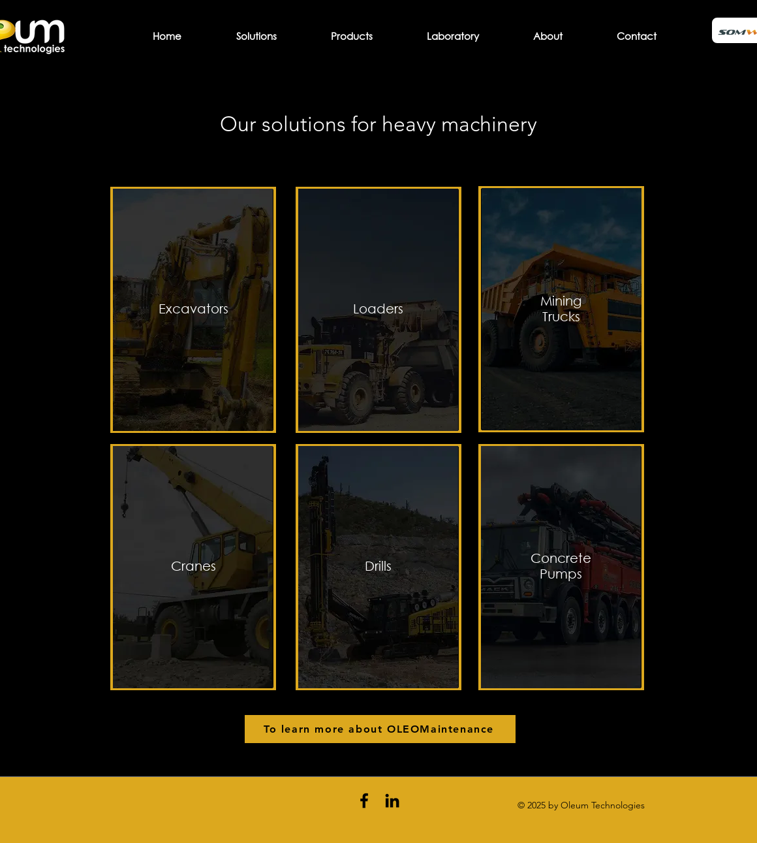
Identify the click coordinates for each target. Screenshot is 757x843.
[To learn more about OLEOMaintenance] (380, 729)
